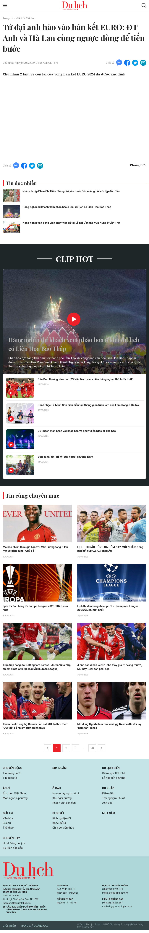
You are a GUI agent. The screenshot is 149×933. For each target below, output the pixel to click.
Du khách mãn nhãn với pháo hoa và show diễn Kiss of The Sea (80, 431)
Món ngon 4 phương (16, 800)
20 (92, 749)
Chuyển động (13, 769)
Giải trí (21, 18)
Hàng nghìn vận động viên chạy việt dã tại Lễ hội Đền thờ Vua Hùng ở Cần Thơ (71, 222)
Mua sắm (109, 815)
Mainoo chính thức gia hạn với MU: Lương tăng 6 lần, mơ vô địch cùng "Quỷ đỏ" (35, 549)
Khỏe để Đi (59, 825)
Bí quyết (58, 815)
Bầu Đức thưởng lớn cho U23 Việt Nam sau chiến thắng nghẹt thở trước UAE (88, 379)
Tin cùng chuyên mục (33, 495)
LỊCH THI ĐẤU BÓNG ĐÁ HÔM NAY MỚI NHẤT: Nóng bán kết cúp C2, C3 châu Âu (108, 549)
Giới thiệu (9, 928)
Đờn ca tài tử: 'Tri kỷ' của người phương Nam (67, 457)
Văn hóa (8, 820)
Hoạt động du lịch (14, 846)
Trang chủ (8, 18)
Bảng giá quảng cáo (34, 928)
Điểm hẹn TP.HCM (114, 774)
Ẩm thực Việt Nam (15, 795)
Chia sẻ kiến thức (63, 830)
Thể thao (33, 18)
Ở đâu (56, 789)
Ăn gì (7, 789)
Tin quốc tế (10, 779)
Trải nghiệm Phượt (114, 800)
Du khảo (108, 789)
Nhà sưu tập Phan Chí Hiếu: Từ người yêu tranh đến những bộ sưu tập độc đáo (70, 191)
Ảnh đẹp (107, 804)
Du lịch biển (111, 769)
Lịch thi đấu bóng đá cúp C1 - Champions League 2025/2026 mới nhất (110, 608)
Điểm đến (108, 795)
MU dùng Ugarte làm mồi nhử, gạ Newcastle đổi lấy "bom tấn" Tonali (111, 727)
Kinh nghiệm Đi (62, 820)
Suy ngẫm (60, 769)
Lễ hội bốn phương (114, 779)
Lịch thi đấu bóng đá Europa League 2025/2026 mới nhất (34, 608)
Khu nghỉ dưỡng (62, 800)
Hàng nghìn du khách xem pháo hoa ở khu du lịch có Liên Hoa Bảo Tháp (66, 207)
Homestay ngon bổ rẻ (66, 795)
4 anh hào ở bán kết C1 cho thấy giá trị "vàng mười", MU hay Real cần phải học (111, 667)
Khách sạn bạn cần (65, 804)
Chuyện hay (12, 840)
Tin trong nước (12, 774)
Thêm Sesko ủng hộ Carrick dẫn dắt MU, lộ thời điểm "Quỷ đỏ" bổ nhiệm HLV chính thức (34, 727)
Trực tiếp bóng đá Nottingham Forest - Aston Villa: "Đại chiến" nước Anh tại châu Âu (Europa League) (36, 667)
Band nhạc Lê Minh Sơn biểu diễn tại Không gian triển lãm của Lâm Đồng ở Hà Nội (90, 406)
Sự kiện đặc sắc (13, 851)
